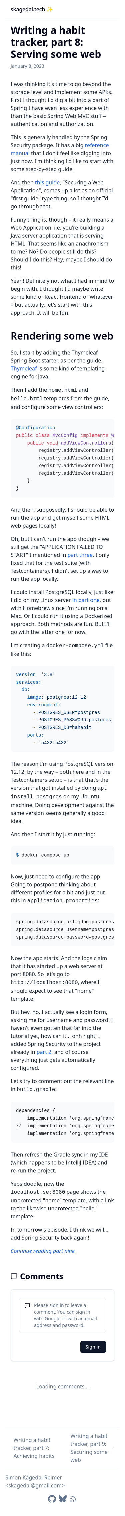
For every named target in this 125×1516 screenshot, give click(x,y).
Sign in (93, 1347)
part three (79, 554)
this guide (47, 182)
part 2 (44, 1052)
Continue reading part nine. (43, 1251)
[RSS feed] (73, 1499)
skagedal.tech (32, 9)
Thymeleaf (24, 368)
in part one (86, 600)
